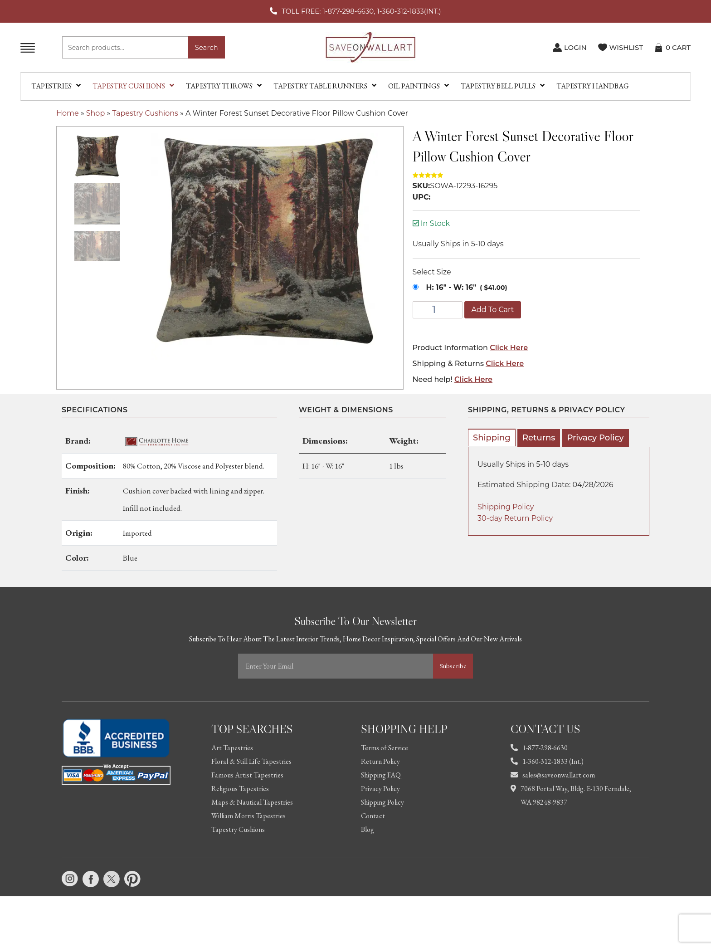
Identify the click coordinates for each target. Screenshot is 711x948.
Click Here (509, 347)
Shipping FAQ (381, 775)
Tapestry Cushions (145, 113)
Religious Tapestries (240, 788)
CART (678, 47)
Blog (367, 829)
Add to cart (493, 309)
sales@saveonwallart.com (553, 775)
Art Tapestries (232, 748)
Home (67, 113)
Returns (538, 438)
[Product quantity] (438, 309)
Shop (95, 113)
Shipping (492, 438)
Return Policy (380, 761)
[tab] (492, 437)
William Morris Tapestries (248, 816)
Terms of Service (384, 748)
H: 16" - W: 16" (451, 287)
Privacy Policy (595, 438)
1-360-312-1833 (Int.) (547, 761)
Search (206, 47)
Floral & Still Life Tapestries (251, 761)
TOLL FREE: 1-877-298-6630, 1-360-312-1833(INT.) (361, 11)
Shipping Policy (505, 507)
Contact (373, 816)
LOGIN (575, 47)
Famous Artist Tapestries (247, 775)
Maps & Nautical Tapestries (252, 802)
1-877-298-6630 (539, 748)
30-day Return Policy (515, 518)
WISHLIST (626, 47)
